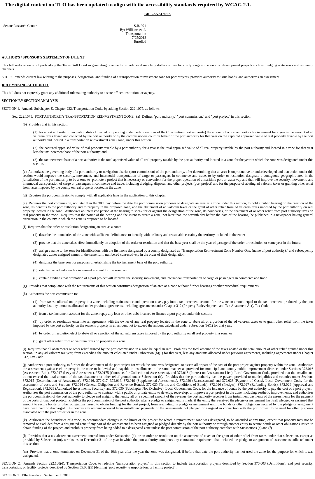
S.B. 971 (140, 26)
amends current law (28, 77)
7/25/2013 (139, 37)
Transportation (136, 33)
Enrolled (140, 41)
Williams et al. (136, 30)
